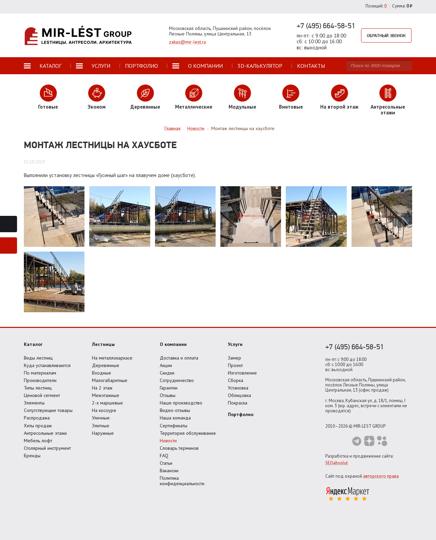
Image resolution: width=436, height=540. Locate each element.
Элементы (34, 403)
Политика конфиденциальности (182, 481)
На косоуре (104, 410)
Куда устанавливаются (47, 365)
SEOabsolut (336, 463)
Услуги (235, 344)
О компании (173, 344)
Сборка (235, 380)
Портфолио (240, 414)
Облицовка (239, 395)
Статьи (166, 463)
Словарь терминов (179, 448)
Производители (40, 380)
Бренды (32, 455)
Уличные (101, 418)
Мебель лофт (38, 441)
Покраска (237, 403)
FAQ (164, 455)
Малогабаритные (109, 380)
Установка (238, 388)
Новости (168, 441)
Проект (235, 365)
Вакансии (169, 470)
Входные (101, 373)
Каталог (33, 344)
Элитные (100, 426)
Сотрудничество (177, 380)
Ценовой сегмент (42, 395)
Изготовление (242, 373)
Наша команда (175, 418)
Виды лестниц (38, 358)
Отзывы (167, 395)
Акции (166, 365)
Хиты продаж (38, 426)
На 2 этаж (102, 388)
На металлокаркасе (112, 358)
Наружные (103, 433)
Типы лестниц (38, 388)
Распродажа (37, 418)
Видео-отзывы (175, 410)
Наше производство (181, 403)
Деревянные (105, 365)
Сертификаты (173, 426)
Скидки (167, 373)
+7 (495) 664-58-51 (326, 25)
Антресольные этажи (45, 433)
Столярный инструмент (47, 448)
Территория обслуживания (188, 433)
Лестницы (103, 344)
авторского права (381, 476)
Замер (234, 358)
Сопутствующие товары (48, 410)
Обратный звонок (386, 35)
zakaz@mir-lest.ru (187, 42)
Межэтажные (105, 395)
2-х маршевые (107, 403)
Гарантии (168, 388)
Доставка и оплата (179, 358)
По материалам (40, 373)
